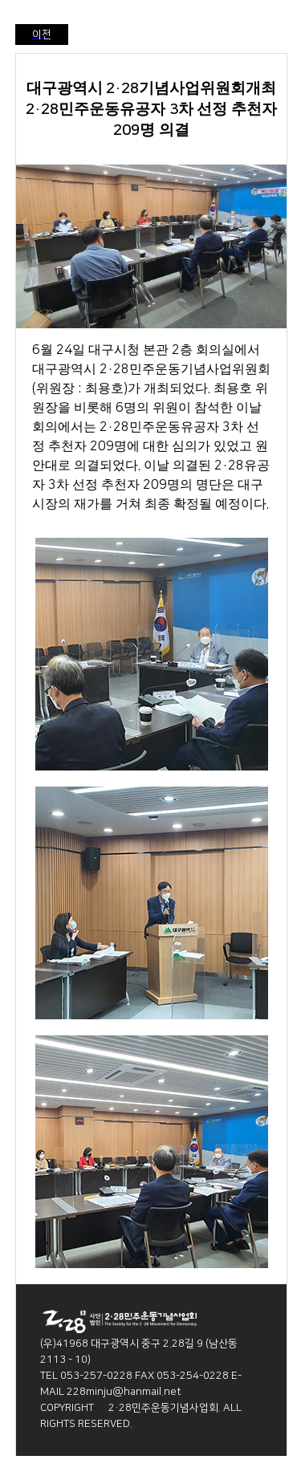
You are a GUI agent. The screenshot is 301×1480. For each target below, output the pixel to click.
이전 (41, 34)
